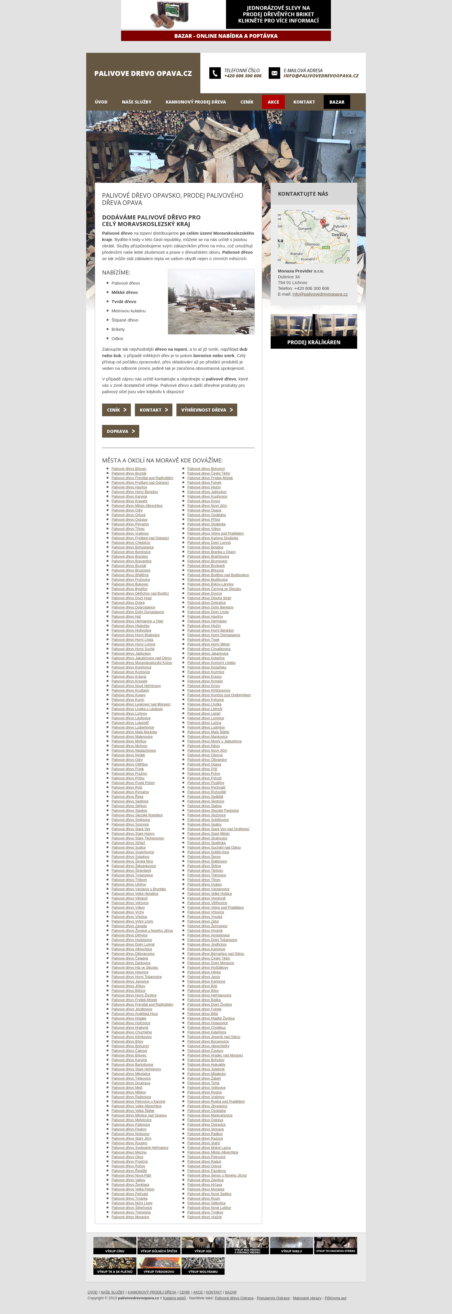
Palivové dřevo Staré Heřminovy (136, 1069)
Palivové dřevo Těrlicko (205, 871)
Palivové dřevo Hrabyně (130, 1028)
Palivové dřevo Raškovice (131, 1097)
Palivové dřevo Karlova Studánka (212, 538)
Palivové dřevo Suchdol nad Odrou (214, 847)
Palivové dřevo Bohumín (206, 469)
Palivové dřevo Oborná (205, 755)
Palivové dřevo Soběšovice (208, 820)
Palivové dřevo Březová (205, 570)
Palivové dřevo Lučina (204, 723)
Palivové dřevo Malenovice (132, 737)
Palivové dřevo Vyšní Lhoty (132, 921)
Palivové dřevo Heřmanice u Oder (137, 621)
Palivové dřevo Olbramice (207, 760)
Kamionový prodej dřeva (196, 102)
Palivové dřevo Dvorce (204, 593)
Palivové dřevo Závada (129, 926)
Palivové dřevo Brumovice (207, 561)
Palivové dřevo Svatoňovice (133, 852)
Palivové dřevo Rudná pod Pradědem (216, 1102)
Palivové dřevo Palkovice (131, 1125)
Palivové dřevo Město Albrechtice (137, 506)
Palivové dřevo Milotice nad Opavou (139, 1115)
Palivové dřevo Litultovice (131, 718)
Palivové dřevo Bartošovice (132, 1065)
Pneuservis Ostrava (273, 1298)
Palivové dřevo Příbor (204, 520)
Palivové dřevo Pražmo (129, 774)
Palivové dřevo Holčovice (131, 1023)
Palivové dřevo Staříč (203, 1143)
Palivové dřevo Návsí (203, 746)
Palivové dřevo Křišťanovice (208, 690)
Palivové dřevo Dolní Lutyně (133, 944)
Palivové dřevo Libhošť (205, 709)
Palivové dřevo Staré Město (208, 834)
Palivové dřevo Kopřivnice (207, 496)
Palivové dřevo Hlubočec (131, 626)
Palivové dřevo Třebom (129, 880)
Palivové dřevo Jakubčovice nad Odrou (142, 658)
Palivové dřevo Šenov (204, 857)
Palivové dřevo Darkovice (131, 963)
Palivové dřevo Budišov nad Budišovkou (218, 575)
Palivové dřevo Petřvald (130, 1194)
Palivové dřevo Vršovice (205, 912)
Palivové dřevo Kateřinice (206, 1032)
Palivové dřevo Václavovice (208, 889)
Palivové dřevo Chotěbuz (206, 1028)
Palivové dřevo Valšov (128, 1180)
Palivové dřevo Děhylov (130, 935)
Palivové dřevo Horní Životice (134, 995)
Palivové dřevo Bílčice (128, 991)
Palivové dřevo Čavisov (205, 1051)
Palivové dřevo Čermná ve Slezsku (214, 589)
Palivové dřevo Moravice (130, 1217)
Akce (273, 102)
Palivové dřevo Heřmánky (207, 621)
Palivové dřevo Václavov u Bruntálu (139, 889)
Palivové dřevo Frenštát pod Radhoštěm (142, 478)
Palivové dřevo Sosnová (130, 824)
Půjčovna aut (335, 1298)
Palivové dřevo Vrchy (128, 912)
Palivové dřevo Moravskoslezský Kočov (142, 663)
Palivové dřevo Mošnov (129, 746)
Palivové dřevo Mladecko (206, 1074)
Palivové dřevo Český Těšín (208, 473)
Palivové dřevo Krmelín (205, 681)
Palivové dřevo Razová (205, 1138)
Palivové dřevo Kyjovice (205, 700)
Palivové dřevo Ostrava (129, 520)
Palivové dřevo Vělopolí (130, 898)
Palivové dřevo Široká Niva (132, 861)
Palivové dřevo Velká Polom (133, 1189)
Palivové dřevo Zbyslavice (207, 1106)
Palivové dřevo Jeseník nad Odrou (213, 1037)
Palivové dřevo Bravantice (132, 561)
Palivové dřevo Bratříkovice (208, 557)
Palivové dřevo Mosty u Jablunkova (214, 741)
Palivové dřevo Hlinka (204, 972)
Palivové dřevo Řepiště (129, 1171)
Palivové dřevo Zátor (203, 921)
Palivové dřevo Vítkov (204, 529)
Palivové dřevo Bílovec (129, 469)
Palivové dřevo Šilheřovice (132, 1208)
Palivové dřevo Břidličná (130, 575)
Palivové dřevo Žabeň (204, 1078)
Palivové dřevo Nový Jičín (207, 506)
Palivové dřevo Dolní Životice (209, 1005)
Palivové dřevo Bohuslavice (133, 547)
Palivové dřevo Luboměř (130, 723)
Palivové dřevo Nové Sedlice (209, 1194)
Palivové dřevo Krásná (129, 677)
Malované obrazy (307, 1298)
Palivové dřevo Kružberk (130, 690)
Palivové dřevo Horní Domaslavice (213, 635)
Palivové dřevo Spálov (204, 824)
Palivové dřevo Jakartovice (208, 654)
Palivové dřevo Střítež (128, 843)
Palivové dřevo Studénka (206, 524)
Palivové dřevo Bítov (127, 1041)
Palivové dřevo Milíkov (129, 1092)
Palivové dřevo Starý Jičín (131, 1138)
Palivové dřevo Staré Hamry (133, 834)
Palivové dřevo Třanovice (206, 875)
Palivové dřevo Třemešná (131, 1212)
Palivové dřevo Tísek (203, 640)
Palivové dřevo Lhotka (204, 704)
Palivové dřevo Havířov (129, 487)
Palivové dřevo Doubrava (131, 1083)
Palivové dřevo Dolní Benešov (210, 607)
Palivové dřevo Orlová (128, 515)
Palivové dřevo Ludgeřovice (133, 727)
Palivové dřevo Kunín (128, 700)
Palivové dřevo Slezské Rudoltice (137, 815)
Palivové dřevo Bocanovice (208, 1041)
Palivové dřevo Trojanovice (132, 875)
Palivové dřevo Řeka (127, 797)
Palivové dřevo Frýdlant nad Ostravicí (140, 483)
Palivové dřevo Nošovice (130, 1134)
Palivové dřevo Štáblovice (207, 861)
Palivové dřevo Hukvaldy (206, 1065)
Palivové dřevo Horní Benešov (135, 492)
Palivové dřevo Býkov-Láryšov (210, 584)
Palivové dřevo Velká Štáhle (133, 1111)
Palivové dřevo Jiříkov (128, 986)
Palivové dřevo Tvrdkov (205, 1212)
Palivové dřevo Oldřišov (130, 764)
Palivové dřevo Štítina (204, 866)
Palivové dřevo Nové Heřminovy (136, 686)
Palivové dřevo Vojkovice (206, 1088)
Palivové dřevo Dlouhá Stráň (209, 598)
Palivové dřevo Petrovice (206, 1157)
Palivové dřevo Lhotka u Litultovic (137, 709)
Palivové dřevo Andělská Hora (135, 1014)
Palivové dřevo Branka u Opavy (211, 552)
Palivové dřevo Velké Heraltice (135, 894)
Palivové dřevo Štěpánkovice (134, 866)
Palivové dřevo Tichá (203, 1083)
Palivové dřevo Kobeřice (206, 658)
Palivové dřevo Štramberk (131, 871)
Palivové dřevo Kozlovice (131, 672)
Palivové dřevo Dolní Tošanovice (212, 940)
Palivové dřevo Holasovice (207, 1023)
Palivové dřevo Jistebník (206, 1069)
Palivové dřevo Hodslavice (132, 940)
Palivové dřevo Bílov (203, 991)
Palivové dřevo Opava (204, 510)
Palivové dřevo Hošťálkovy (207, 968)
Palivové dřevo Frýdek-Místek (210, 478)
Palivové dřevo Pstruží (204, 778)
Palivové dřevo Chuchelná (132, 1032)
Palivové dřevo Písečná (130, 1162)
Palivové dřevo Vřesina (129, 917)
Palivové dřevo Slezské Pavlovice (213, 811)
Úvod (101, 102)
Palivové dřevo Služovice (206, 815)
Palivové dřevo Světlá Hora (208, 852)
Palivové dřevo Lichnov (129, 714)
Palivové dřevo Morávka (205, 1189)
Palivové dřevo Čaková (129, 1051)
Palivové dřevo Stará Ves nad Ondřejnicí (218, 829)
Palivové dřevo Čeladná (130, 958)
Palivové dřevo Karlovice (206, 981)
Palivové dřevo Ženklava (130, 1185)
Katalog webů (174, 1298)
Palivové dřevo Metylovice (132, 1120)
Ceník (246, 102)
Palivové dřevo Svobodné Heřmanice (140, 1148)
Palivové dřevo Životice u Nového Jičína (142, 931)
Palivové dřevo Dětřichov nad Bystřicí (140, 593)
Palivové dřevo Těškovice (131, 1078)
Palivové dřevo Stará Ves (131, 829)
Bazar (336, 102)
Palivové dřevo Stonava (205, 1129)
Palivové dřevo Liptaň (204, 714)
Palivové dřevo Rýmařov (130, 524)
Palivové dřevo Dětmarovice (133, 954)
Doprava (117, 431)
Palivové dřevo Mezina (129, 1152)
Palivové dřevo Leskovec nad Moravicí (141, 704)
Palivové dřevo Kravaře (129, 501)
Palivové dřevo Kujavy (129, 695)
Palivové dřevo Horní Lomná (133, 644)
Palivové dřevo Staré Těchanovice (138, 838)
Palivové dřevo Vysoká (204, 917)
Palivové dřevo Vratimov (130, 533)
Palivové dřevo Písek (128, 769)
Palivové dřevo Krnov (203, 501)
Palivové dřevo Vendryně (206, 898)
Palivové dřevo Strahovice (207, 838)
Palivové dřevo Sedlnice (130, 801)
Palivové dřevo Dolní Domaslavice (138, 612)
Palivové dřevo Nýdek (128, 755)
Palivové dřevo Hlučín (204, 487)
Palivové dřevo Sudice (129, 847)
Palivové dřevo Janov (203, 977)
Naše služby (136, 102)
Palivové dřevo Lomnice (205, 718)
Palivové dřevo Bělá (202, 1014)
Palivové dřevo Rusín (203, 1199)
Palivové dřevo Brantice (130, 557)
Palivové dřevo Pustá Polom (133, 783)
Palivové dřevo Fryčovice (131, 580)
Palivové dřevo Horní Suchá (133, 649)
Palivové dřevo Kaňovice (206, 949)
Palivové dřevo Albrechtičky (208, 1046)
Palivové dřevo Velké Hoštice (209, 894)
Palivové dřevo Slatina (204, 806)
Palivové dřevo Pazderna (206, 1171)
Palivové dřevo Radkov (205, 1134)
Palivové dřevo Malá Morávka (134, 732)
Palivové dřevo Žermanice (207, 926)
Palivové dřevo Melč (127, 1088)
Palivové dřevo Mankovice (207, 737)
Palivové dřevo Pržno (203, 774)
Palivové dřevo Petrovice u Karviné (138, 1102)
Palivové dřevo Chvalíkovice (209, 649)
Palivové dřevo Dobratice (206, 603)
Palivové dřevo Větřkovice (207, 903)
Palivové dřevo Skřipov (129, 806)
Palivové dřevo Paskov (129, 1129)
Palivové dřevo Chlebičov (131, 543)
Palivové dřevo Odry (127, 510)
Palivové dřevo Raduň (204, 1162)
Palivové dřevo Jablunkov (207, 492)
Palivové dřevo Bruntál (129, 473)
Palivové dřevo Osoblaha (206, 515)
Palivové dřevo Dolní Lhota (208, 612)
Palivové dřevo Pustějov (205, 783)
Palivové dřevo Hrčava (204, 1185)
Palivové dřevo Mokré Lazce (209, 1148)
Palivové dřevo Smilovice (131, 820)
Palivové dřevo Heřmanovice (209, 995)
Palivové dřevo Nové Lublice (209, 1208)
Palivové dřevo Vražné (204, 1217)
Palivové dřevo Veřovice (130, 903)
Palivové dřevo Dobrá (128, 603)
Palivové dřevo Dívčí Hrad (132, 598)
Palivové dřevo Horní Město (208, 644)
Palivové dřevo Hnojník (205, 931)
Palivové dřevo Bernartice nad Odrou (215, 954)
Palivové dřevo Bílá (202, 986)
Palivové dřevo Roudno (129, 1143)
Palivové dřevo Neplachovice (134, 751)
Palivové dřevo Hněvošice (131, 630)
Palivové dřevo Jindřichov (207, 944)
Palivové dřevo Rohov (128, 1166)
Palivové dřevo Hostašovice (208, 935)
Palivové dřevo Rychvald (206, 787)
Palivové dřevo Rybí (127, 787)
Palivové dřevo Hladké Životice (211, 1018)
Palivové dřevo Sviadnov (130, 857)
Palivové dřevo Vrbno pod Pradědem (215, 533)
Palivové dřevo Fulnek (204, 483)
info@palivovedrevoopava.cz (321, 75)
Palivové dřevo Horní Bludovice (136, 635)
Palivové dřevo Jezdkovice (132, 1009)
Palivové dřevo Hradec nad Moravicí (215, 1055)
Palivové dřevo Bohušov (206, 1060)
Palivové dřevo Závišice (205, 1180)
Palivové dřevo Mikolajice (131, 1074)
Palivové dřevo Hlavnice (130, 972)
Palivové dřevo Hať (126, 617)
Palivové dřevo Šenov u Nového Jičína (216, 1175)
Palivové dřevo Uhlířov (129, 884)
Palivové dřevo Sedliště (205, 797)
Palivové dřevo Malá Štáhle (208, 732)
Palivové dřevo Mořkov (129, 741)
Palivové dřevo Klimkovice (132, 1037)
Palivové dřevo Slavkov (129, 811)
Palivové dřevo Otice (127, 1157)
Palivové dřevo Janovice (130, 981)
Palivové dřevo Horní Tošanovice (137, 977)
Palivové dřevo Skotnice (205, 801)
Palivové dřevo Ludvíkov (206, 727)
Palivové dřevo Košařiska (206, 667)
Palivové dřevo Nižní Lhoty (132, 1203)
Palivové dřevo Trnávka (130, 1199)
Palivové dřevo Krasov (204, 677)
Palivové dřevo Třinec (128, 529)
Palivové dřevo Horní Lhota (132, 640)
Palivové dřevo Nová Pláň (131, 1175)
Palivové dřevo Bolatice (205, 547)
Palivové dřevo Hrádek (129, 1018)
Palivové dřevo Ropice (204, 1092)
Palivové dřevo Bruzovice (131, 570)
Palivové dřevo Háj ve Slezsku (135, 968)
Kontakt (304, 102)
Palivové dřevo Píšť (202, 769)
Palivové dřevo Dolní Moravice (210, 963)
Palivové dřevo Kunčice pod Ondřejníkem (219, 695)
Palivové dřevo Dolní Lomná (209, 543)
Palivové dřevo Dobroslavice (133, 607)
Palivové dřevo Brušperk (206, 566)
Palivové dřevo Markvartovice (210, 1115)
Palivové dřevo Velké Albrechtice (136, 1106)
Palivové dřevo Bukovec (130, 584)
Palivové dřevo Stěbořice (206, 1203)
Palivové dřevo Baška (204, 1000)
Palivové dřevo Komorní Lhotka (211, 663)
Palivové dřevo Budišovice (207, 580)
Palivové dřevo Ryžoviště (206, 792)
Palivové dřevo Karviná (129, 496)
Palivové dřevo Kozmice (205, 672)
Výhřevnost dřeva (203, 410)
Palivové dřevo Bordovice (131, 552)
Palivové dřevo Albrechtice (132, 949)
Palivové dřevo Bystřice (130, 589)
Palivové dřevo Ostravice (206, 1125)
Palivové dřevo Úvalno (204, 884)
